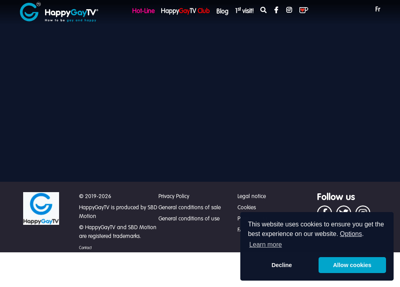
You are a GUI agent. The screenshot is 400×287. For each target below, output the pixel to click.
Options (351, 233)
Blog (222, 12)
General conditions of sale (189, 207)
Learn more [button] (265, 244)
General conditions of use (189, 219)
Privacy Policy (173, 196)
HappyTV (185, 11)
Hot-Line (143, 11)
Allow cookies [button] (352, 265)
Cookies (247, 207)
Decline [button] (281, 265)
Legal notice (252, 196)
